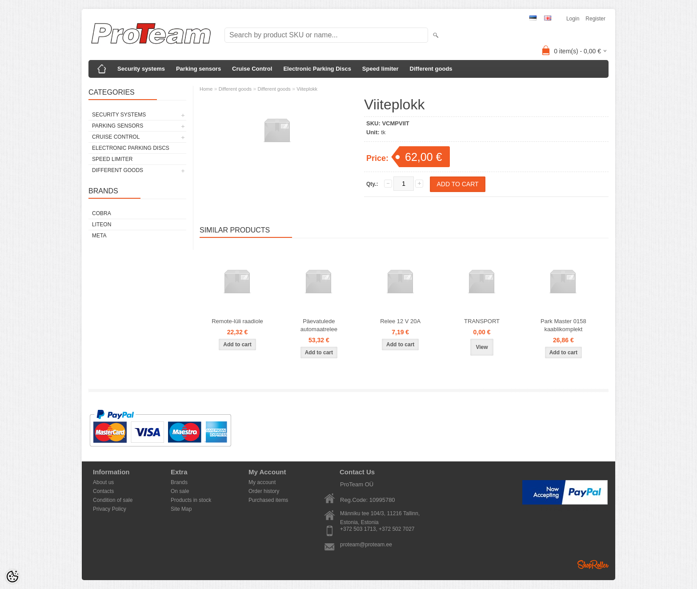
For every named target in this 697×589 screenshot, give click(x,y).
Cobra (101, 213)
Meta (99, 235)
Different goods (431, 68)
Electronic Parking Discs (317, 68)
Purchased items (268, 500)
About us (103, 482)
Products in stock (191, 500)
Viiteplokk (306, 89)
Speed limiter (380, 68)
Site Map (181, 509)
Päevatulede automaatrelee (318, 325)
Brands (179, 482)
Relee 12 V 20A (400, 321)
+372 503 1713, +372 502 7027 (377, 529)
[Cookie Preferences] (12, 577)
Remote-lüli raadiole (237, 321)
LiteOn (101, 224)
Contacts (103, 491)
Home (206, 89)
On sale (180, 491)
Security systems (141, 68)
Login (572, 19)
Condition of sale (112, 500)
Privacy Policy (109, 509)
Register (595, 19)
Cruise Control (252, 68)
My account (262, 482)
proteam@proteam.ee (366, 544)
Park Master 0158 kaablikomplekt (563, 325)
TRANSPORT (482, 321)
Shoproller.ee (593, 564)
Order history (263, 491)
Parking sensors (198, 68)
